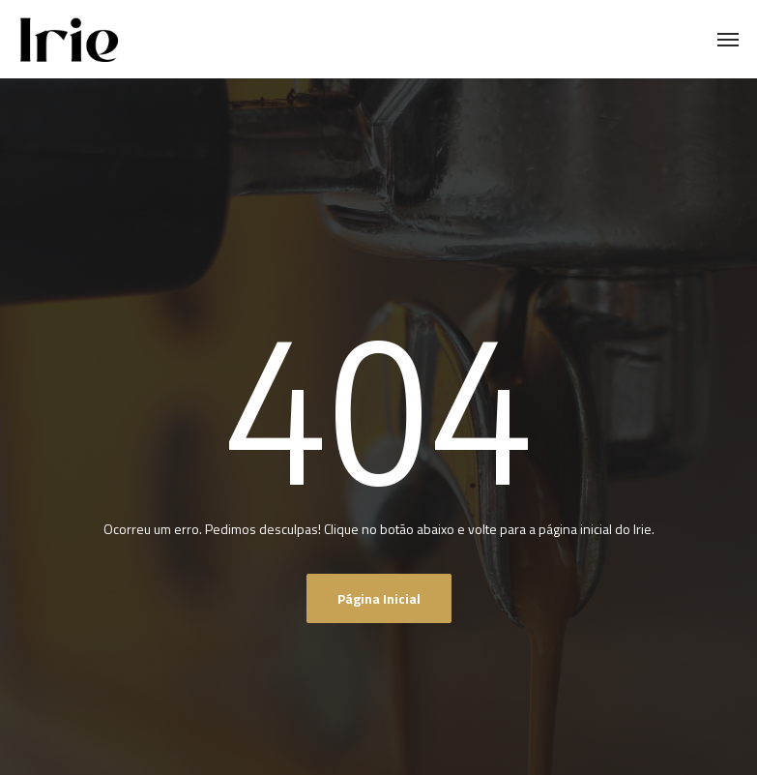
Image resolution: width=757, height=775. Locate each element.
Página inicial (379, 598)
